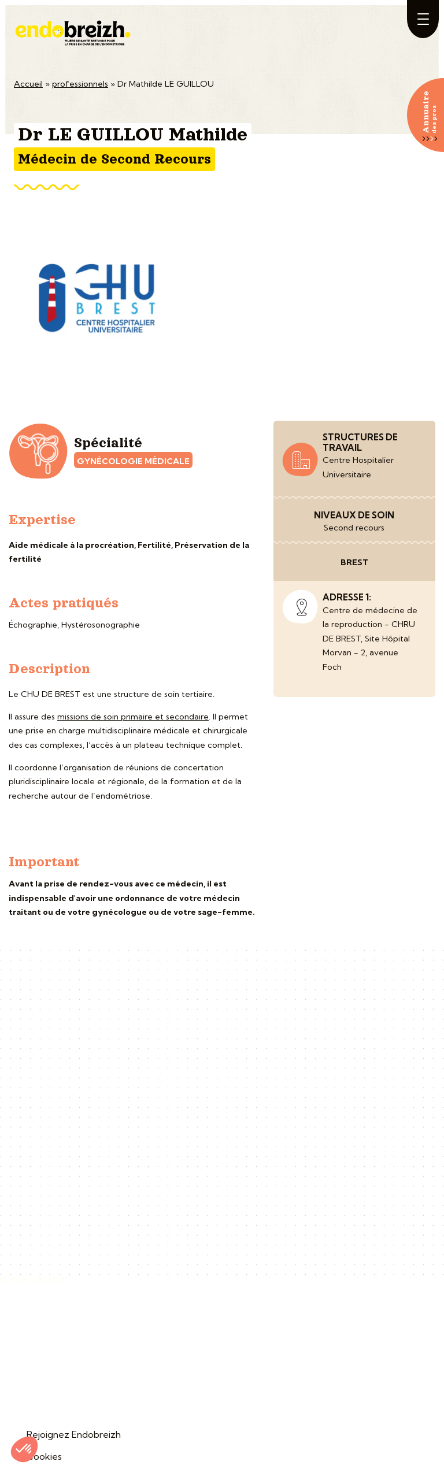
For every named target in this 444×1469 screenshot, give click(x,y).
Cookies (44, 1456)
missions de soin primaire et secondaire (133, 716)
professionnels (80, 84)
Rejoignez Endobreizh (74, 1434)
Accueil (28, 84)
